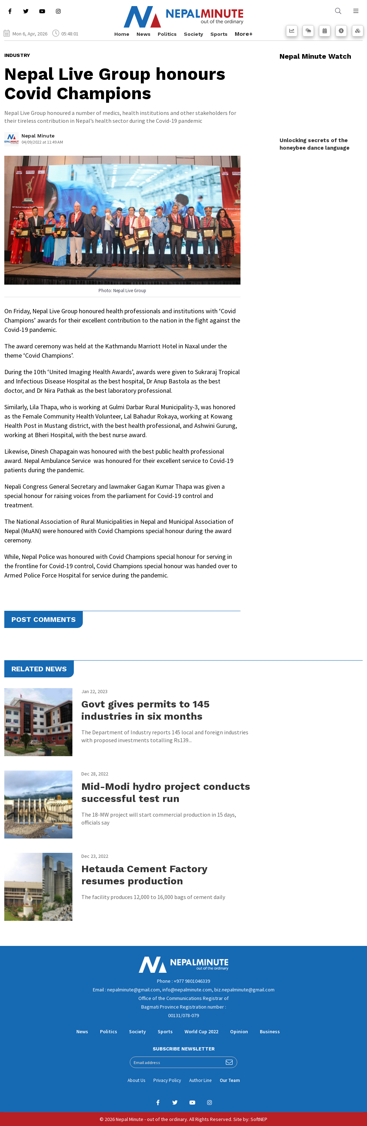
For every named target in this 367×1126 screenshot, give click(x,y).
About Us (136, 1080)
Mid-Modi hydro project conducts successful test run (165, 792)
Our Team (230, 1080)
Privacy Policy (167, 1080)
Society (193, 34)
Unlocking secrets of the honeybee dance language (314, 144)
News (144, 34)
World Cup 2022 (201, 1031)
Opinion (239, 1031)
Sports (219, 34)
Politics (167, 34)
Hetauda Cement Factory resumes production (144, 875)
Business (270, 1031)
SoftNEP (259, 1119)
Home (121, 34)
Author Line (200, 1080)
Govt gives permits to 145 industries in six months (145, 710)
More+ (244, 33)
